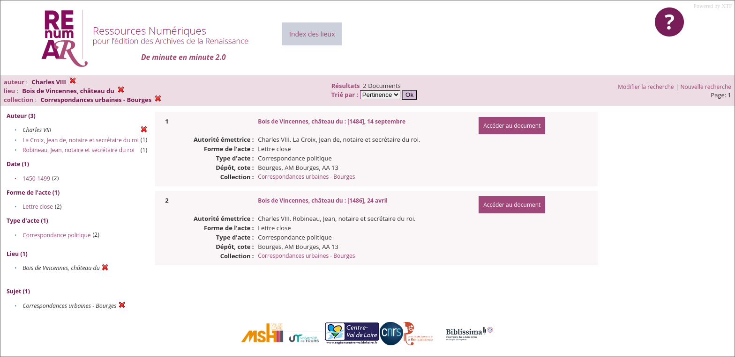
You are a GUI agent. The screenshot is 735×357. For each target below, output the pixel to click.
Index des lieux (312, 33)
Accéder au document (511, 126)
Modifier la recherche (646, 87)
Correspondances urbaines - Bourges (306, 177)
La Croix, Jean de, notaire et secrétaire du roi (80, 140)
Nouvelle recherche (706, 87)
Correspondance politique (56, 235)
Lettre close (37, 207)
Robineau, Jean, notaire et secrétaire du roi (78, 150)
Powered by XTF (712, 6)
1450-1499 (36, 178)
